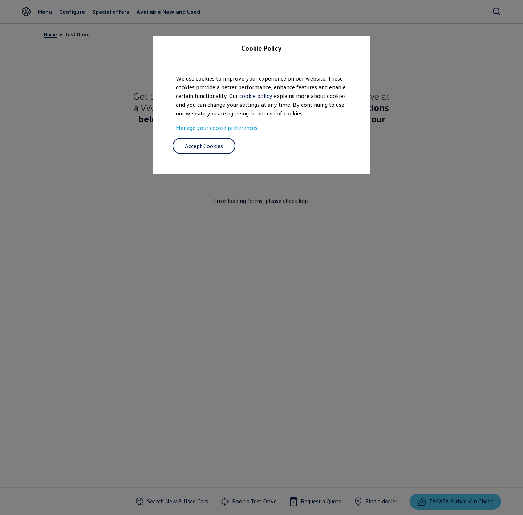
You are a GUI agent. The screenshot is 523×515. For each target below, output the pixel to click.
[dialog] (261, 257)
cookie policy (255, 95)
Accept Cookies (204, 146)
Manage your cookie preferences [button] (217, 127)
